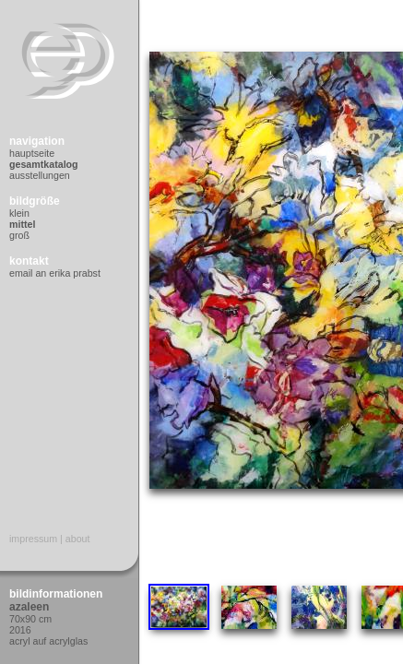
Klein (19, 213)
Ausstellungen (39, 175)
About (77, 538)
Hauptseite (31, 153)
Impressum (33, 538)
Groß (19, 235)
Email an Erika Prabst (55, 273)
